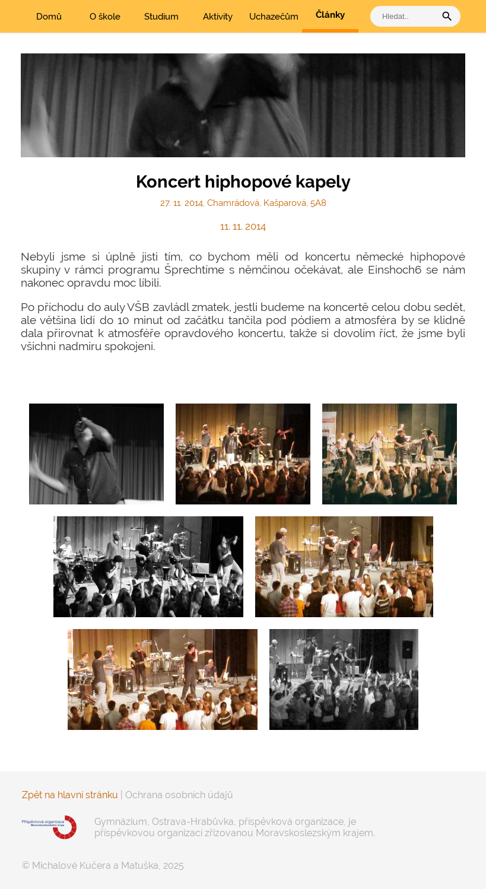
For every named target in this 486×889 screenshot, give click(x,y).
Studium (161, 16)
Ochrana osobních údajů (179, 795)
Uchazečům (273, 16)
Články (330, 14)
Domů (49, 16)
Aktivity (218, 16)
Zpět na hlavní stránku (70, 795)
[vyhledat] (405, 16)
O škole (105, 16)
